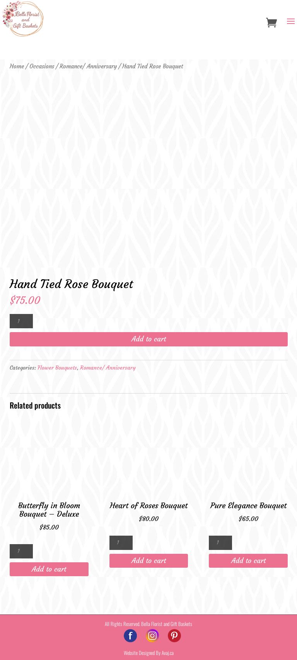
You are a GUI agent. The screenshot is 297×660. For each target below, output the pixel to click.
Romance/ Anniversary (88, 66)
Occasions (41, 66)
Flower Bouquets (57, 367)
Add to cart (148, 338)
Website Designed (139, 653)
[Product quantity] (21, 321)
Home (17, 66)
